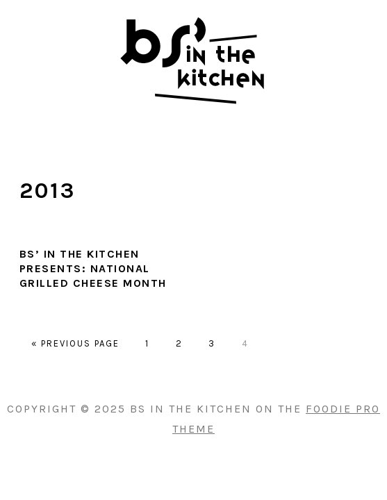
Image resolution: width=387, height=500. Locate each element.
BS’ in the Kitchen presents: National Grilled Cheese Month (93, 268)
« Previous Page (75, 343)
